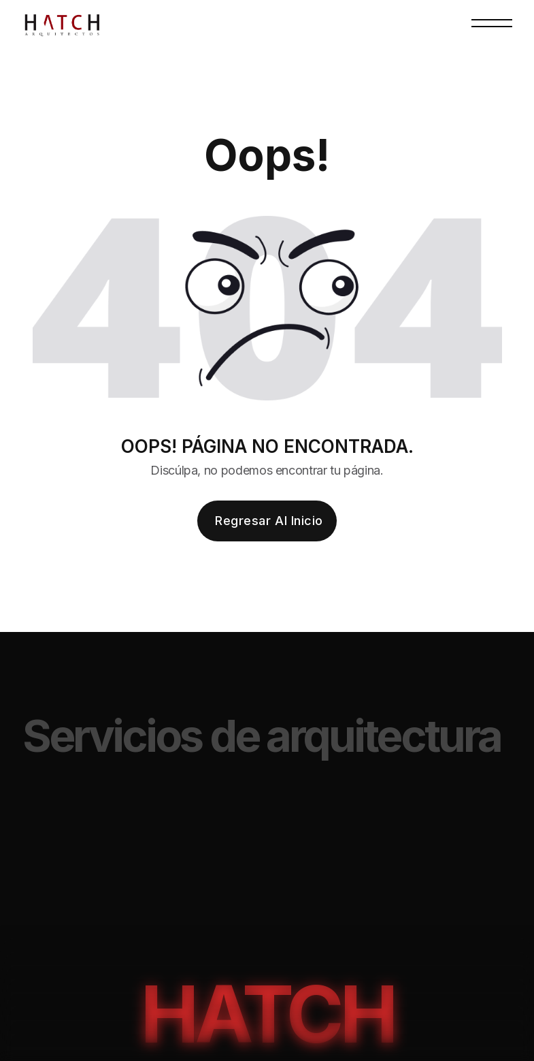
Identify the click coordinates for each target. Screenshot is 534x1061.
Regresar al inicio (269, 520)
